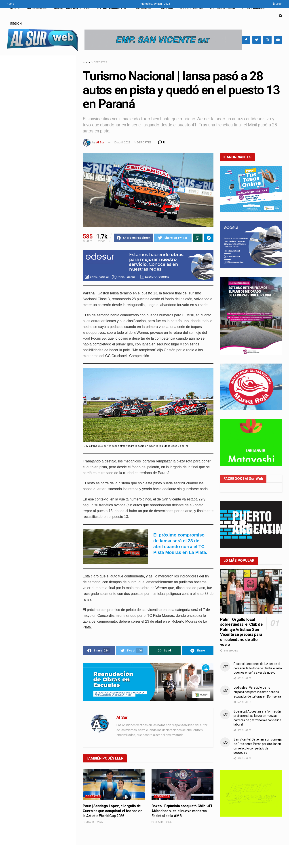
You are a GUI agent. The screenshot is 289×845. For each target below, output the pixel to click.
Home (10, 3)
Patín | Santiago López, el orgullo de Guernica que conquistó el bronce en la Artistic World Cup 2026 (112, 811)
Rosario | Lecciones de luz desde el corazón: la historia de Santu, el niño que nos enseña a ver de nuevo (258, 668)
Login (277, 3)
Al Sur (100, 142)
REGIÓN (16, 24)
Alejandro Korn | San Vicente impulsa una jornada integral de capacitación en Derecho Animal (46, 223)
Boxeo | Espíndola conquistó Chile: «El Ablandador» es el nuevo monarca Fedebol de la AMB (47, 336)
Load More (38, 565)
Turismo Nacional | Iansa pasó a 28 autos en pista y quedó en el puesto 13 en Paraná (36, 86)
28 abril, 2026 (93, 822)
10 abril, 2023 (121, 142)
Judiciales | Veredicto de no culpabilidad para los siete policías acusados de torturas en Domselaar (258, 692)
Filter (65, 59)
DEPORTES (100, 62)
